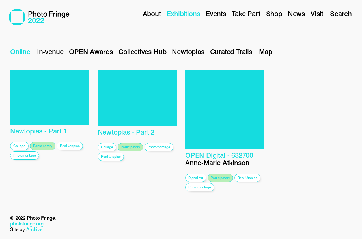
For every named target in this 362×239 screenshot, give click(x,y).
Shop (274, 14)
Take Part (246, 14)
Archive (34, 229)
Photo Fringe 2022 (39, 17)
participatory (42, 146)
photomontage (24, 155)
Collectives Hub (142, 52)
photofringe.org (27, 224)
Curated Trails (231, 52)
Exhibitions (183, 14)
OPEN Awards (91, 52)
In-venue (50, 52)
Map (265, 52)
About (152, 14)
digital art (195, 178)
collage (19, 146)
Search (341, 14)
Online (20, 52)
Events (216, 14)
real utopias (70, 146)
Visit (317, 14)
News (296, 14)
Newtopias (188, 52)
